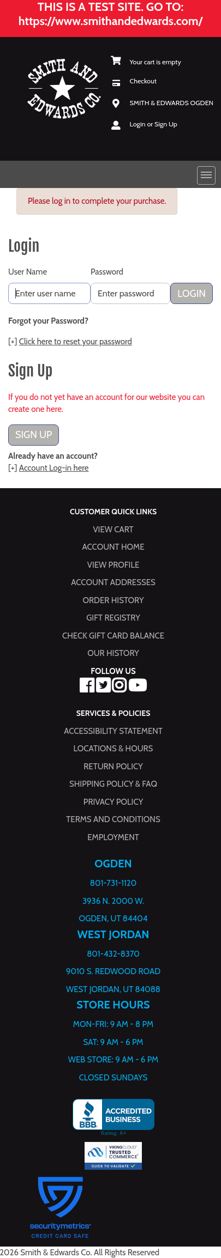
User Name (27, 272)
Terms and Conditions (113, 819)
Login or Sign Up (153, 124)
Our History (113, 653)
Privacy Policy (113, 801)
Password (107, 272)
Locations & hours (113, 748)
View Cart (113, 529)
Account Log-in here (54, 468)
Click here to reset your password (75, 342)
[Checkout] (134, 81)
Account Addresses (113, 582)
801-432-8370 (113, 953)
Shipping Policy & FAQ (113, 784)
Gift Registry (113, 618)
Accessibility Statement (113, 731)
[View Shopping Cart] (146, 62)
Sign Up (33, 435)
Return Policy (112, 766)
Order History (113, 600)
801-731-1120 (113, 883)
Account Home (113, 547)
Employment (113, 837)
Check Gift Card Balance (113, 635)
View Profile (113, 564)
